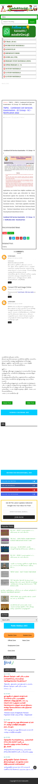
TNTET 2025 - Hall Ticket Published (23, 572)
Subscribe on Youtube (19, 490)
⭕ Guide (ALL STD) (10, 57)
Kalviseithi (25, 781)
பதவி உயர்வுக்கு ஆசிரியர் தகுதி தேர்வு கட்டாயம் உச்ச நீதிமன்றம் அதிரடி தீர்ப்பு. (23, 565)
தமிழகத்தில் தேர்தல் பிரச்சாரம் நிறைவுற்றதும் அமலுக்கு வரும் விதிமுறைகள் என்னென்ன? (16, 762)
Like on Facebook (19, 485)
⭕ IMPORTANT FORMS (11, 53)
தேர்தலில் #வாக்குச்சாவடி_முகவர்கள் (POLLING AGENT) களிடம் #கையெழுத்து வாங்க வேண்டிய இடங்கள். (18, 743)
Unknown (11, 256)
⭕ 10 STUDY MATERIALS (12, 69)
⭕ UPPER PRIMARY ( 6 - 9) (12, 65)
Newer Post (7, 403)
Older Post (30, 403)
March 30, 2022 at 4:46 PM (15, 289)
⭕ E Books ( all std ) (9, 41)
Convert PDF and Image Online (19, 287)
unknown (11, 301)
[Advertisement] (19, 92)
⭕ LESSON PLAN (9, 49)
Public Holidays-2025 (18, 626)
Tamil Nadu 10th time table (26, 292)
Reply (9, 282)
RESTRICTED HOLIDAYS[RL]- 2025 (19, 473)
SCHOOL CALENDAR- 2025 (19, 412)
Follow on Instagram (19, 494)
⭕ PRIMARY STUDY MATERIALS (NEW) (17, 61)
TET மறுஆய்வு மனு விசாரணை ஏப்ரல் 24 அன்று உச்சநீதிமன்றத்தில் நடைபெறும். (19, 724)
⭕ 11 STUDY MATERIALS (12, 72)
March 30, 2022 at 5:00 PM (15, 303)
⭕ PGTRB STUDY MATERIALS (13, 45)
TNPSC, (22, 117)
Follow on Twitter (19, 481)
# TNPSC (10, 233)
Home (5, 102)
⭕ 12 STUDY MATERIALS (12, 76)
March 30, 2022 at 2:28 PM (15, 258)
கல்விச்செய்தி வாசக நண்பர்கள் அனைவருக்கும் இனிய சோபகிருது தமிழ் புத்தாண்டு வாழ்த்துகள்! (22, 606)
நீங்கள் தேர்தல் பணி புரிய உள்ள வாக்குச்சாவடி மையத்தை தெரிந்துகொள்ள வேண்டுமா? (16, 678)
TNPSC (11, 102)
